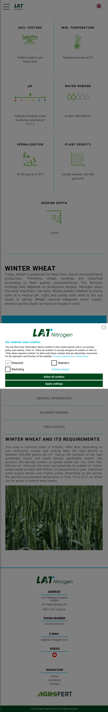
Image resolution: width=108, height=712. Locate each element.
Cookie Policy (81, 356)
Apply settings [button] (54, 383)
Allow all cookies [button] (54, 376)
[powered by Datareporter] (104, 330)
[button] (60, 369)
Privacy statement (62, 356)
